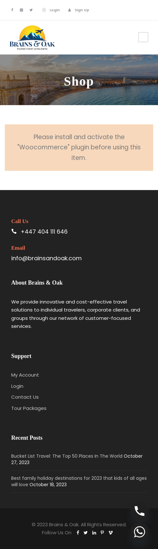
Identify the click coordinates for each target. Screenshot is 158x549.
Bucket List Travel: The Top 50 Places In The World (66, 456)
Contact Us (25, 397)
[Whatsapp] (139, 532)
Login (17, 386)
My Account (25, 374)
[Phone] (139, 511)
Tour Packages (28, 408)
